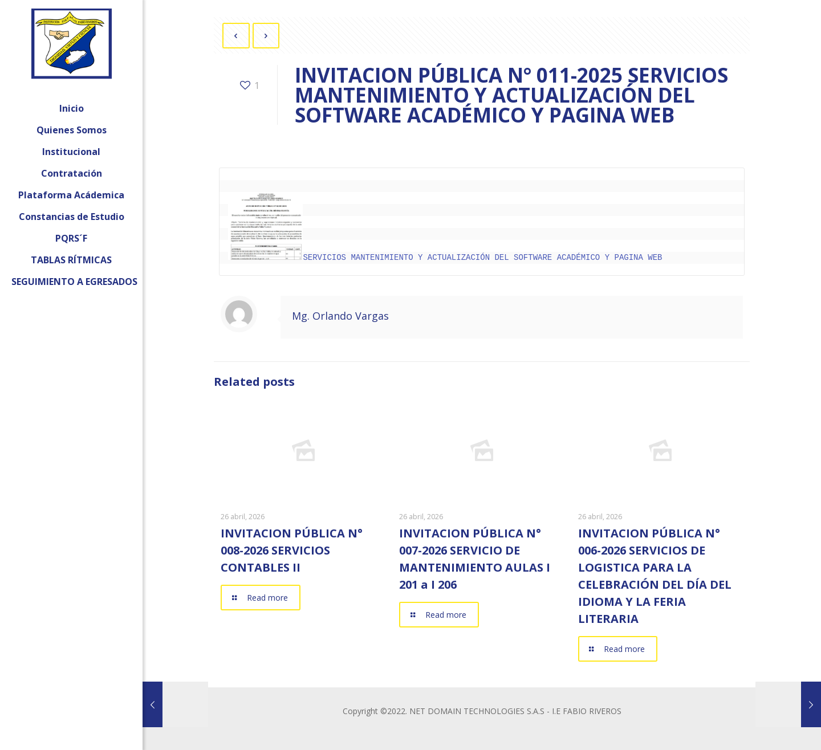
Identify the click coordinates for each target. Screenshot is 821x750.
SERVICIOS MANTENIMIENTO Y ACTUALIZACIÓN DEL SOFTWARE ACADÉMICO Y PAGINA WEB (445, 256)
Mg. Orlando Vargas (340, 314)
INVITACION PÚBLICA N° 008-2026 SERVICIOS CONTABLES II (292, 549)
